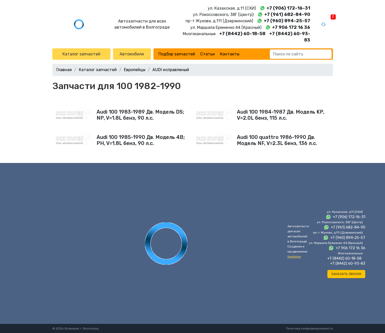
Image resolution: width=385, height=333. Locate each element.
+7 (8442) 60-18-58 (242, 33)
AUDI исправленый (170, 69)
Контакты (229, 54)
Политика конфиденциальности (309, 328)
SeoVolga (294, 256)
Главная (64, 69)
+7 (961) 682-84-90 (287, 14)
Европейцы (134, 69)
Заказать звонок (346, 274)
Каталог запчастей (81, 54)
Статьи (207, 54)
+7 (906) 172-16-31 (288, 8)
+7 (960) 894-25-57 (287, 21)
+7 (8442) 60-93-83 (347, 263)
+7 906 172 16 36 (291, 27)
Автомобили (132, 54)
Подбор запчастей (176, 54)
